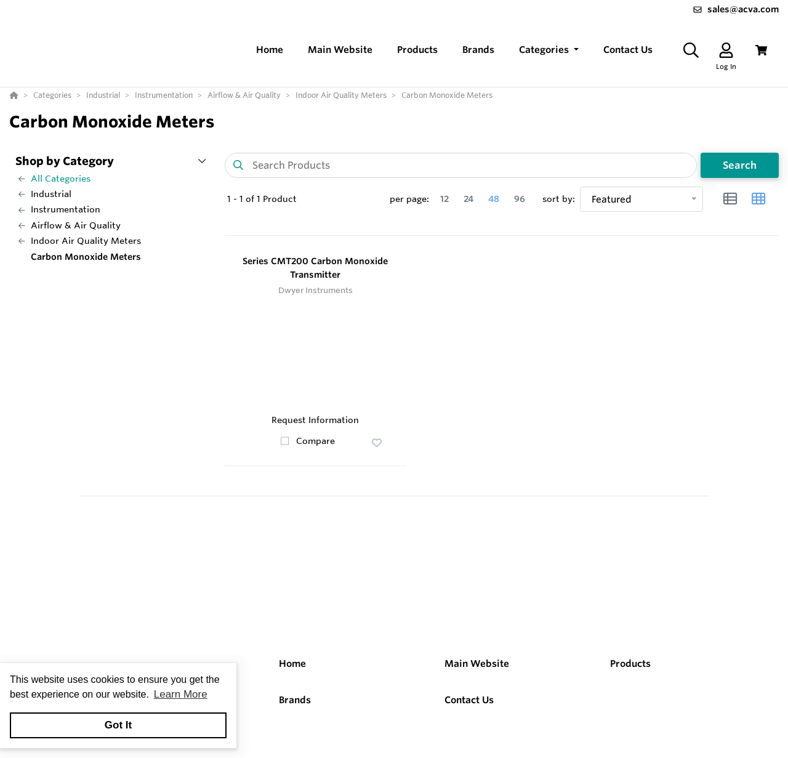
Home (292, 663)
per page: (409, 198)
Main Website (476, 663)
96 (519, 198)
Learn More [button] (180, 694)
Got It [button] (118, 725)
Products (630, 663)
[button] (549, 50)
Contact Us (469, 700)
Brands (295, 700)
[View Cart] (761, 50)
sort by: (558, 198)
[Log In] (726, 50)
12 (444, 198)
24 (468, 198)
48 (493, 198)
